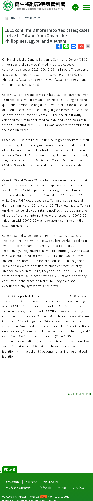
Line (66, 46)
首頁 (13, 18)
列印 (73, 46)
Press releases (31, 18)
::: (3, 25)
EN (75, 7)
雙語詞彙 (45, 488)
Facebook (59, 46)
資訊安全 (31, 482)
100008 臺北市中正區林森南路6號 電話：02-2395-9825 (35, 496)
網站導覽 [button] (9, 469)
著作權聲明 (50, 482)
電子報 (62, 488)
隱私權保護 (12, 482)
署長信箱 (78, 488)
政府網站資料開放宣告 (19, 488)
